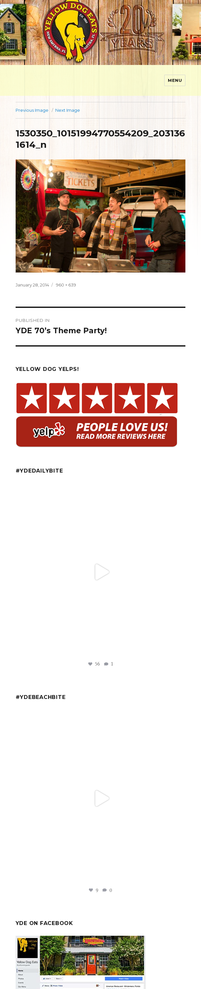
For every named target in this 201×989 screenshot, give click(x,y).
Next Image (67, 110)
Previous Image (32, 110)
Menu (175, 80)
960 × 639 (66, 284)
